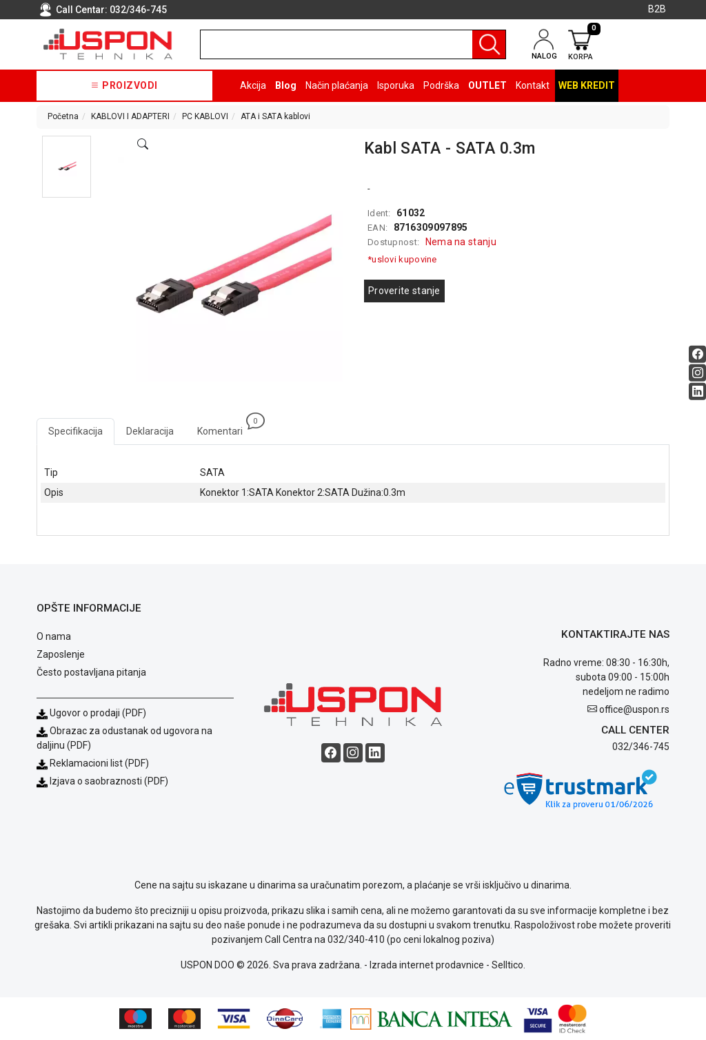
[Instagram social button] (697, 372)
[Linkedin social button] (697, 390)
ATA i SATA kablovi (275, 116)
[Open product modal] (143, 144)
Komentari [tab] (225, 427)
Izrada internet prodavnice (427, 964)
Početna (63, 116)
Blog (285, 85)
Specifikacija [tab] (75, 431)
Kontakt (532, 85)
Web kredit (586, 85)
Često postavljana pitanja (91, 672)
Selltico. (508, 964)
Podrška (441, 85)
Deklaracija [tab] (150, 431)
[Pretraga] (488, 44)
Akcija (253, 85)
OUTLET (487, 85)
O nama (54, 636)
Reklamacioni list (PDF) (93, 763)
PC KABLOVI (205, 116)
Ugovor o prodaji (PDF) (91, 712)
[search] (353, 44)
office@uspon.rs (634, 709)
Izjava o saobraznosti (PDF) (109, 781)
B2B (657, 8)
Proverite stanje (404, 290)
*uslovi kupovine (402, 259)
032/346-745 (138, 9)
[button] (66, 167)
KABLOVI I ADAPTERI (130, 116)
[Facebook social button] (697, 353)
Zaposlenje (61, 654)
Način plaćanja (336, 85)
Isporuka (395, 85)
